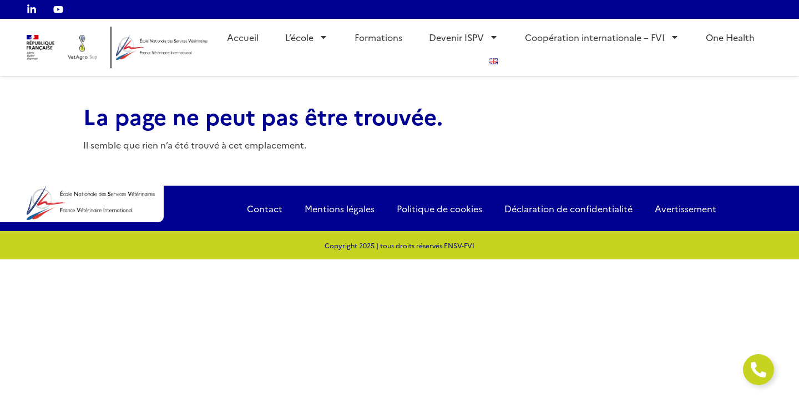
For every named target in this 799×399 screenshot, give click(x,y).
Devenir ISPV (463, 37)
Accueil (243, 37)
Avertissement (685, 208)
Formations (378, 37)
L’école (306, 37)
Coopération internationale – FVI (602, 37)
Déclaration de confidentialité (568, 208)
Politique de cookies (439, 208)
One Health (730, 37)
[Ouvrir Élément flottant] (758, 369)
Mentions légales (340, 208)
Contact (264, 208)
